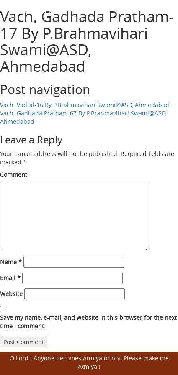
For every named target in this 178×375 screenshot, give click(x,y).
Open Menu (166, 9)
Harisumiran (38, 8)
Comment (13, 175)
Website (11, 294)
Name (11, 262)
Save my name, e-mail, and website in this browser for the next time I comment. (88, 322)
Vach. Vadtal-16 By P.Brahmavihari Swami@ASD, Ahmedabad (84, 105)
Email (10, 278)
